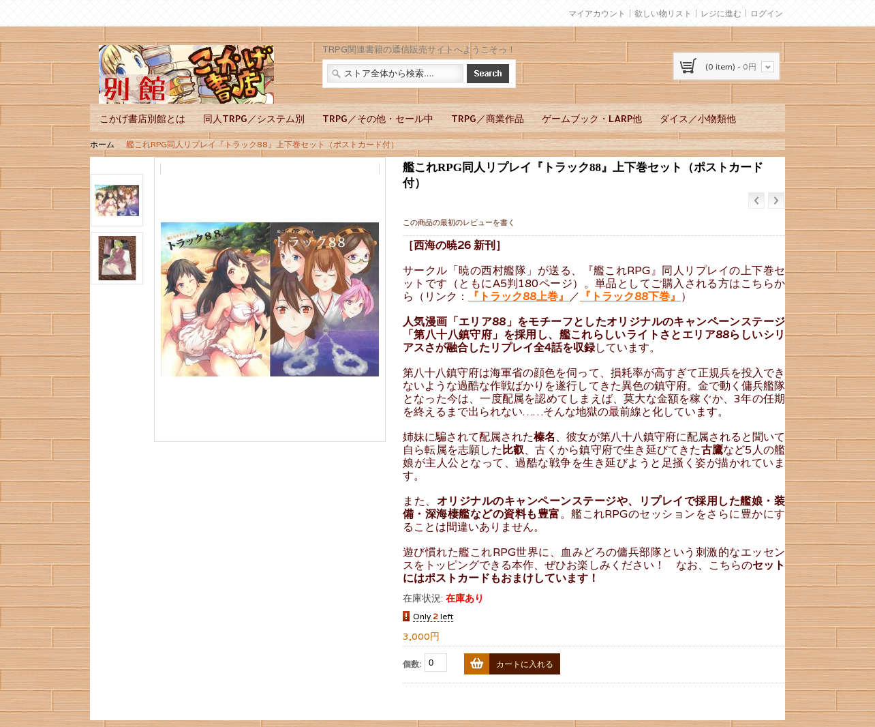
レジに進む (721, 13)
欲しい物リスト (663, 13)
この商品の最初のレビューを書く (459, 222)
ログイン (766, 13)
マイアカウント (597, 13)
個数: (412, 664)
